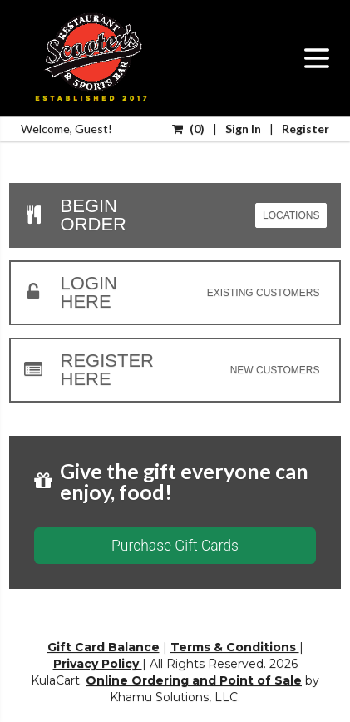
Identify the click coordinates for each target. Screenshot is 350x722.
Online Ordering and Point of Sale (194, 680)
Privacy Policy (97, 663)
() (188, 128)
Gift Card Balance (103, 647)
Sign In (243, 128)
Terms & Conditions (234, 647)
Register (305, 128)
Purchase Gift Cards (175, 545)
